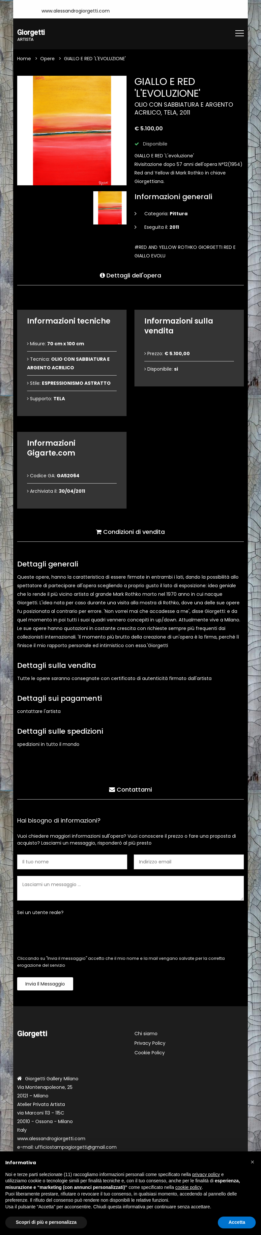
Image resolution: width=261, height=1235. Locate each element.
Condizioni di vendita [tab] (130, 531)
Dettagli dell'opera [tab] (130, 274)
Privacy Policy (149, 1043)
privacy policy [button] (206, 1174)
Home (24, 59)
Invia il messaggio (45, 984)
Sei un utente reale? (40, 912)
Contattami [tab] (130, 788)
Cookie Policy (149, 1053)
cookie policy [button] (188, 1187)
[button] (252, 1162)
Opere (47, 59)
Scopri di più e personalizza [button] (46, 1222)
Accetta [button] (236, 1222)
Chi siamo (146, 1034)
